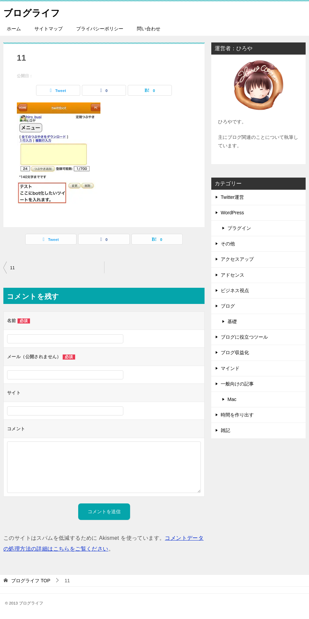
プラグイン (239, 228)
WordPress (232, 212)
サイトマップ (48, 28)
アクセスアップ (237, 259)
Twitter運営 (232, 197)
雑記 (225, 430)
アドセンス (232, 275)
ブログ (228, 306)
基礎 (232, 321)
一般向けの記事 (237, 383)
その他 (228, 243)
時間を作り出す (237, 414)
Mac (231, 399)
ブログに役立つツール (244, 337)
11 (12, 268)
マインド (230, 368)
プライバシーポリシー (99, 28)
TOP (30, 580)
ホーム (14, 28)
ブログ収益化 (235, 352)
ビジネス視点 (235, 290)
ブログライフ (34, 11)
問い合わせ (148, 28)
